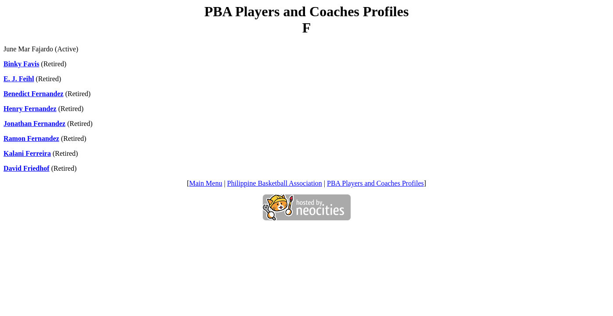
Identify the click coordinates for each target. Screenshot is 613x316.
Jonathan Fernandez (34, 123)
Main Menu (205, 183)
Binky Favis (21, 64)
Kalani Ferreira (27, 153)
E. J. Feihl (19, 79)
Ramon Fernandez (31, 138)
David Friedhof (26, 168)
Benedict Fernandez (33, 93)
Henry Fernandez (30, 108)
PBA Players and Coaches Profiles (375, 183)
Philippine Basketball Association (274, 183)
